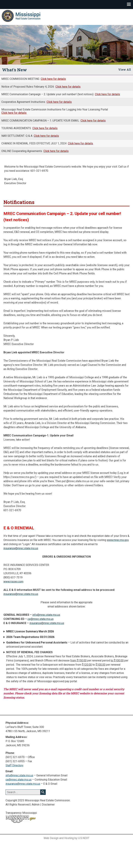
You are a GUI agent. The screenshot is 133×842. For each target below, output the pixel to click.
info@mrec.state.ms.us (46, 614)
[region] (66, 45)
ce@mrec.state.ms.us (41, 619)
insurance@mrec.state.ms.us (20, 548)
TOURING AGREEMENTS (16, 128)
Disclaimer (48, 804)
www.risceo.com (13, 581)
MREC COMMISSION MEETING (20, 78)
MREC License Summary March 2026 (30, 631)
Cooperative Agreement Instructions (23, 102)
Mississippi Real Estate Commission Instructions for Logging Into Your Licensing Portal (54, 109)
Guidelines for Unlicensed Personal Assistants (36, 642)
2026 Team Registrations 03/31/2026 (30, 637)
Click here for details (53, 78)
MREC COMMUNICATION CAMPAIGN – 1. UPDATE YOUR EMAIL (40, 120)
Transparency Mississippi (21, 812)
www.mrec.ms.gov (118, 540)
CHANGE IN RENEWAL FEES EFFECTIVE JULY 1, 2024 (34, 143)
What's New (14, 70)
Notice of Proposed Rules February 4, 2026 (28, 86)
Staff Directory (14, 765)
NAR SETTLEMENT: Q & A (17, 135)
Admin (35, 804)
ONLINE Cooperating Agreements (22, 151)
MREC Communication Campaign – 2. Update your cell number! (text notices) (47, 94)
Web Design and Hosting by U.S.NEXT (66, 838)
